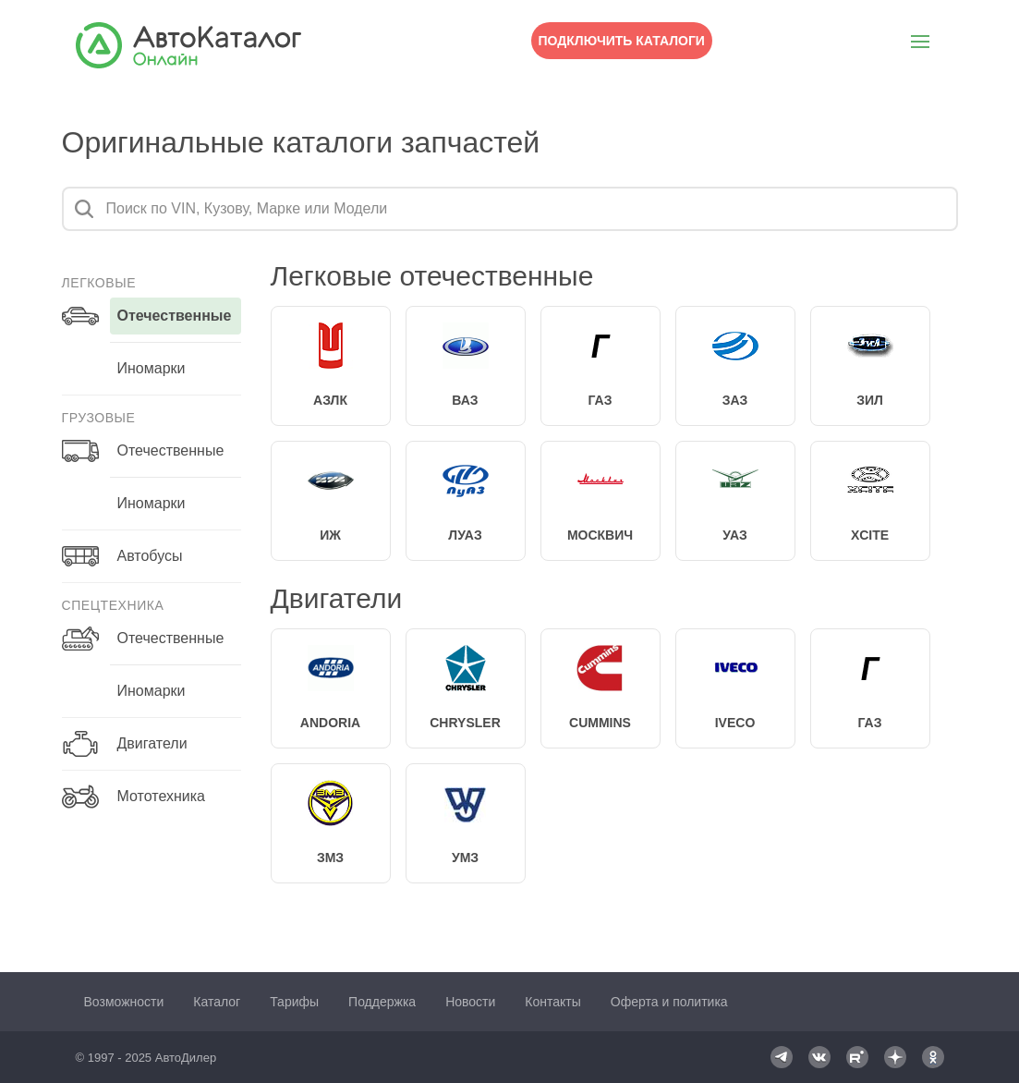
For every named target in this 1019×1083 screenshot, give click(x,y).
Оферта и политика (669, 1001)
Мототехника (161, 796)
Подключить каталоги (622, 40)
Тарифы (294, 1001)
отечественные (174, 315)
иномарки (151, 368)
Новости (470, 1001)
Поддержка (382, 1001)
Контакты (552, 1001)
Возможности (124, 1001)
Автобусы (150, 556)
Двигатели (152, 743)
